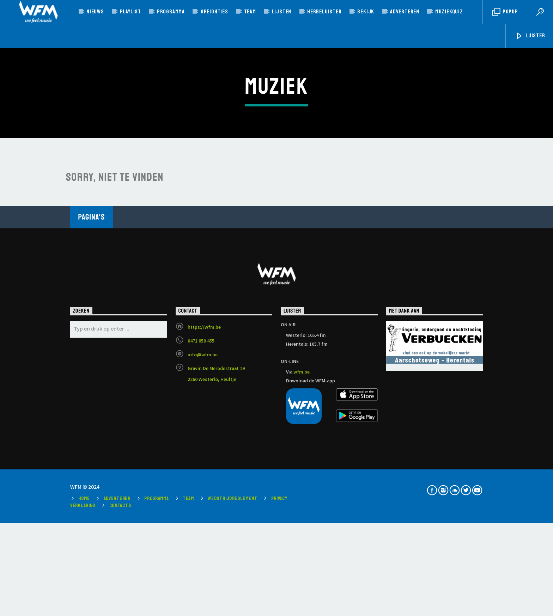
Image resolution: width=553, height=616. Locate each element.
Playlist (130, 11)
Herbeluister (324, 11)
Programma (171, 11)
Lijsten (282, 11)
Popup (505, 12)
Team (250, 11)
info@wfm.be (203, 511)
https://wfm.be (204, 484)
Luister (530, 36)
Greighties (214, 11)
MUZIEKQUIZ (449, 11)
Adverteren (404, 11)
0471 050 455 (201, 497)
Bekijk (365, 11)
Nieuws (95, 11)
